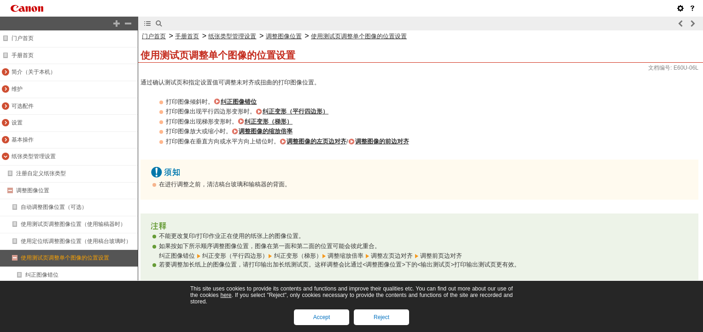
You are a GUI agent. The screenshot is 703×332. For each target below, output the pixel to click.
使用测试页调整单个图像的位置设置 (65, 258)
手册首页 (23, 55)
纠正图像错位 (42, 275)
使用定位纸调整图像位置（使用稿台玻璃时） (76, 241)
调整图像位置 (32, 190)
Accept (321, 317)
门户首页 (23, 38)
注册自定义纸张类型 (41, 173)
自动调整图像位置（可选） (54, 207)
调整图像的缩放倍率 (266, 131)
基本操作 (23, 139)
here (225, 295)
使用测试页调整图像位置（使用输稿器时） (73, 224)
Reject (381, 317)
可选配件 (23, 106)
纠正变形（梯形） (269, 121)
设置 (17, 122)
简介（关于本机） (34, 72)
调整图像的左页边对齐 (316, 141)
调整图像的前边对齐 (382, 141)
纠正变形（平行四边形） (295, 111)
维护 (17, 89)
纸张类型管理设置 (34, 156)
